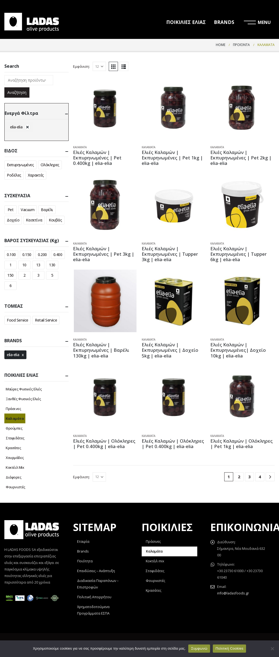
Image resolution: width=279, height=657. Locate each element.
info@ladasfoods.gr (233, 593)
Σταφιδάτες (15, 438)
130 (52, 264)
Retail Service (46, 320)
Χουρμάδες (15, 457)
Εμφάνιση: (81, 66)
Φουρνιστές (15, 487)
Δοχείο (13, 220)
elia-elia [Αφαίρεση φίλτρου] (16, 126)
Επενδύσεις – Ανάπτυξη (96, 571)
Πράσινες (13, 408)
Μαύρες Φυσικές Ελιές (24, 389)
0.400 (57, 254)
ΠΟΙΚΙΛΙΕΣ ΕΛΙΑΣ (186, 22)
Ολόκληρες (50, 164)
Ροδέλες (14, 175)
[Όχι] (272, 648)
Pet (11, 209)
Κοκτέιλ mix (155, 561)
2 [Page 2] (239, 476)
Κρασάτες (13, 447)
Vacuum (27, 209)
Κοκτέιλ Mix (15, 467)
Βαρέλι (47, 209)
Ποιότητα (85, 561)
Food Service (17, 320)
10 (24, 264)
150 (10, 275)
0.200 (42, 254)
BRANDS (224, 22)
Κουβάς (55, 220)
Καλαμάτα (80, 147)
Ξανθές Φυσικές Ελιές (23, 398)
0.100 (11, 254)
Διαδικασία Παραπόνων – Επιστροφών (98, 584)
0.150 (26, 254)
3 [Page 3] (249, 476)
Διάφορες (14, 477)
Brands (83, 551)
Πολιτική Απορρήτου (94, 597)
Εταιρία (83, 541)
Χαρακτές (36, 175)
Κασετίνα (34, 220)
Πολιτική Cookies (229, 648)
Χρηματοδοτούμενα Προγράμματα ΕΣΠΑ (93, 610)
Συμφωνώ (199, 648)
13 (38, 264)
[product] (105, 108)
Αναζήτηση (16, 92)
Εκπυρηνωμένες (20, 164)
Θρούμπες (14, 428)
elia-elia (13, 354)
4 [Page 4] (260, 476)
